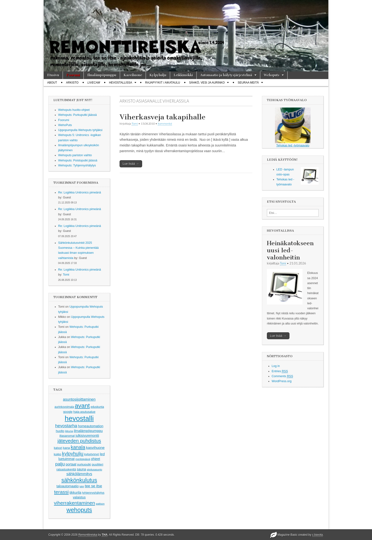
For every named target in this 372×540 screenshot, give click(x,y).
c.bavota (317, 534)
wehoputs (79, 510)
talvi (81, 486)
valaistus (79, 497)
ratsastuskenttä (66, 469)
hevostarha (66, 425)
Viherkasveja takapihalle (162, 117)
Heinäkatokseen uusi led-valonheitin (290, 250)
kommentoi (165, 123)
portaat (71, 464)
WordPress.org (282, 381)
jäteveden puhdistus (79, 440)
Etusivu (53, 75)
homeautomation (90, 426)
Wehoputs (271, 75)
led (102, 454)
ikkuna (69, 431)
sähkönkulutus (79, 480)
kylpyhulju (73, 453)
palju (60, 463)
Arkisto (72, 82)
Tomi (66, 274)
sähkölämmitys (79, 474)
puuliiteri (97, 464)
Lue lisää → (131, 163)
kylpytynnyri (91, 454)
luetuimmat (66, 459)
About (52, 82)
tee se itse (93, 486)
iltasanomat (67, 435)
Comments (282, 376)
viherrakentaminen (74, 503)
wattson (100, 503)
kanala (78, 447)
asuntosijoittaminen (79, 399)
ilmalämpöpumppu (88, 431)
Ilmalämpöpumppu (101, 75)
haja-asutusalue (84, 411)
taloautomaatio (67, 486)
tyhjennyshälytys (93, 492)
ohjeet (95, 459)
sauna (81, 469)
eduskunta (97, 407)
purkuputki (84, 464)
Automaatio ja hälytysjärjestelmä (226, 75)
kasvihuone (95, 448)
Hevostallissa (120, 82)
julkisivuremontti (87, 435)
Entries (280, 371)
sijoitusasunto (94, 469)
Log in (276, 366)
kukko (57, 454)
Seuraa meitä (248, 82)
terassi (61, 492)
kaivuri (58, 448)
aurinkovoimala (64, 407)
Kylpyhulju (157, 75)
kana (66, 448)
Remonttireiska (87, 534)
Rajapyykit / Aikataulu (162, 82)
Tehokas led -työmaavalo (293, 127)
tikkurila (75, 492)
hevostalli (79, 418)
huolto (60, 431)
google (68, 411)
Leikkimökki (183, 75)
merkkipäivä (82, 458)
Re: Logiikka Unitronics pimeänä (79, 192)
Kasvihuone (133, 75)
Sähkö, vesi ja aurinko (207, 82)
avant (82, 405)
